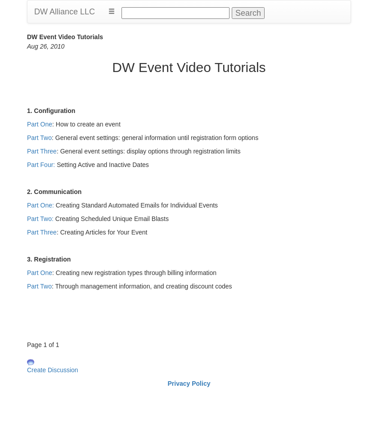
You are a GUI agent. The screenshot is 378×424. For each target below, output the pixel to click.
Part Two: (40, 218)
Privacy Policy (189, 383)
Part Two (39, 137)
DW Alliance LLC (64, 11)
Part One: (40, 205)
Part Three (42, 151)
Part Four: (41, 164)
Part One (39, 124)
